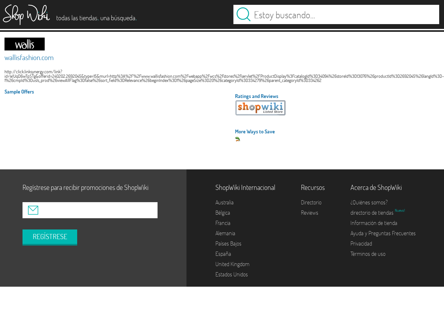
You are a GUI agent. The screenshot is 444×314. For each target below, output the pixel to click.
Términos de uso (367, 253)
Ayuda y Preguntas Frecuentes (383, 233)
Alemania (225, 233)
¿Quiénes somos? (369, 202)
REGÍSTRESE (50, 236)
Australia (224, 202)
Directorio (311, 202)
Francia (223, 223)
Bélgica (222, 212)
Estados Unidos (231, 274)
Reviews (309, 212)
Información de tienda (373, 223)
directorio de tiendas (372, 212)
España (223, 253)
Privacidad (361, 243)
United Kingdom (232, 264)
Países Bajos (228, 243)
